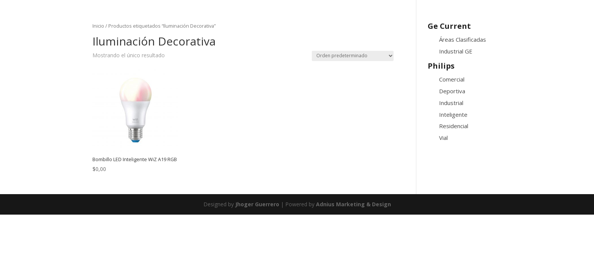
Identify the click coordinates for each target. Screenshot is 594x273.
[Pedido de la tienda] (353, 56)
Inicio (98, 25)
